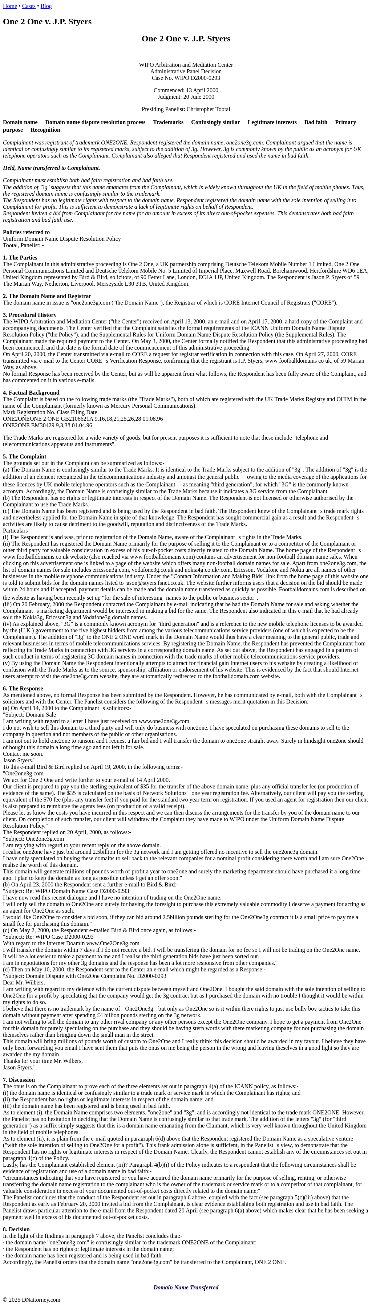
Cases (29, 6)
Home (10, 6)
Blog (46, 6)
